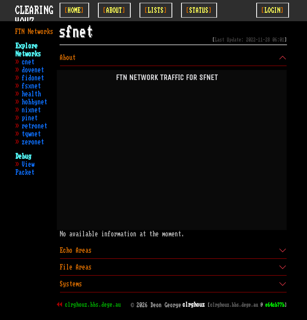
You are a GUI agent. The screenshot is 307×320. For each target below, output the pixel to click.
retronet (35, 126)
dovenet (33, 70)
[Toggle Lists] (156, 10)
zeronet (33, 142)
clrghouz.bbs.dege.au (93, 305)
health (31, 94)
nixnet (31, 110)
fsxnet (31, 86)
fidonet (33, 78)
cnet (28, 62)
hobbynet (35, 102)
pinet (30, 118)
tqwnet (31, 134)
